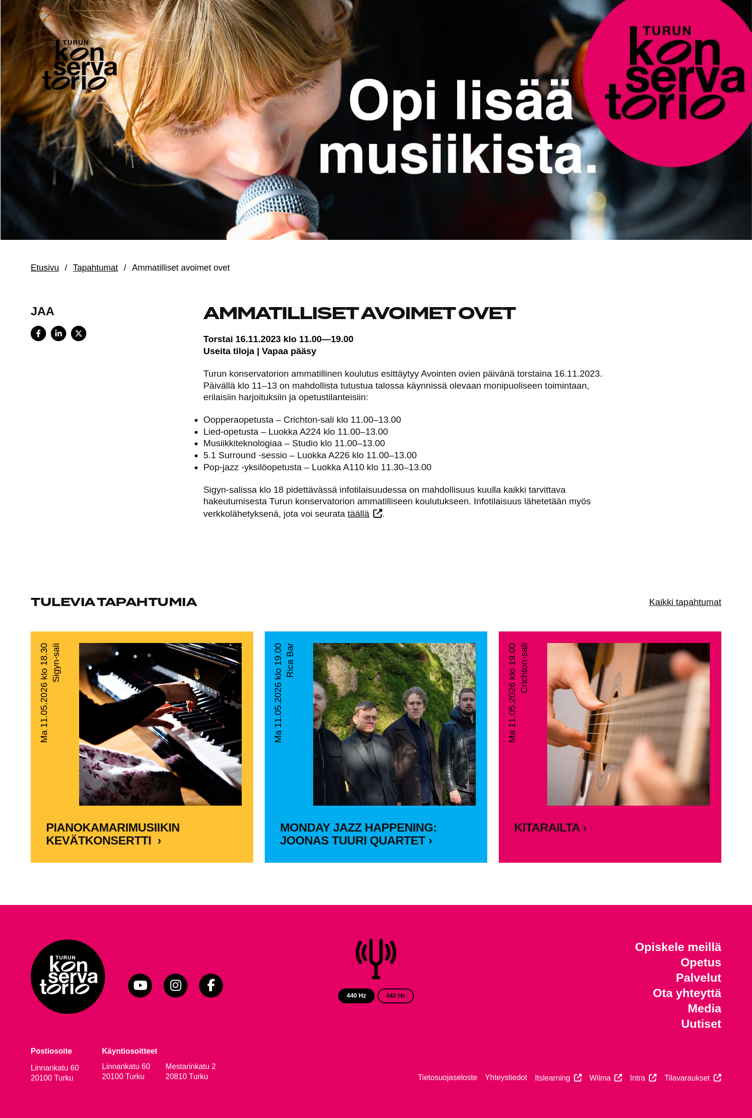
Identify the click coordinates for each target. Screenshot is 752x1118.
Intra (637, 1078)
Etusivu (45, 268)
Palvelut (698, 977)
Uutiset (701, 1023)
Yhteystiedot (506, 1077)
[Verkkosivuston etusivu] (79, 67)
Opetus (701, 962)
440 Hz (356, 995)
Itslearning (552, 1078)
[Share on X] (78, 333)
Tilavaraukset (687, 1078)
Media (704, 1008)
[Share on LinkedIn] (58, 333)
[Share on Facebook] (38, 333)
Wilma (600, 1078)
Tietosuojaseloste (447, 1077)
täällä (358, 514)
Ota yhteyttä (687, 993)
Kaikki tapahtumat (685, 602)
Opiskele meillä (678, 946)
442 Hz (396, 995)
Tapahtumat (95, 268)
